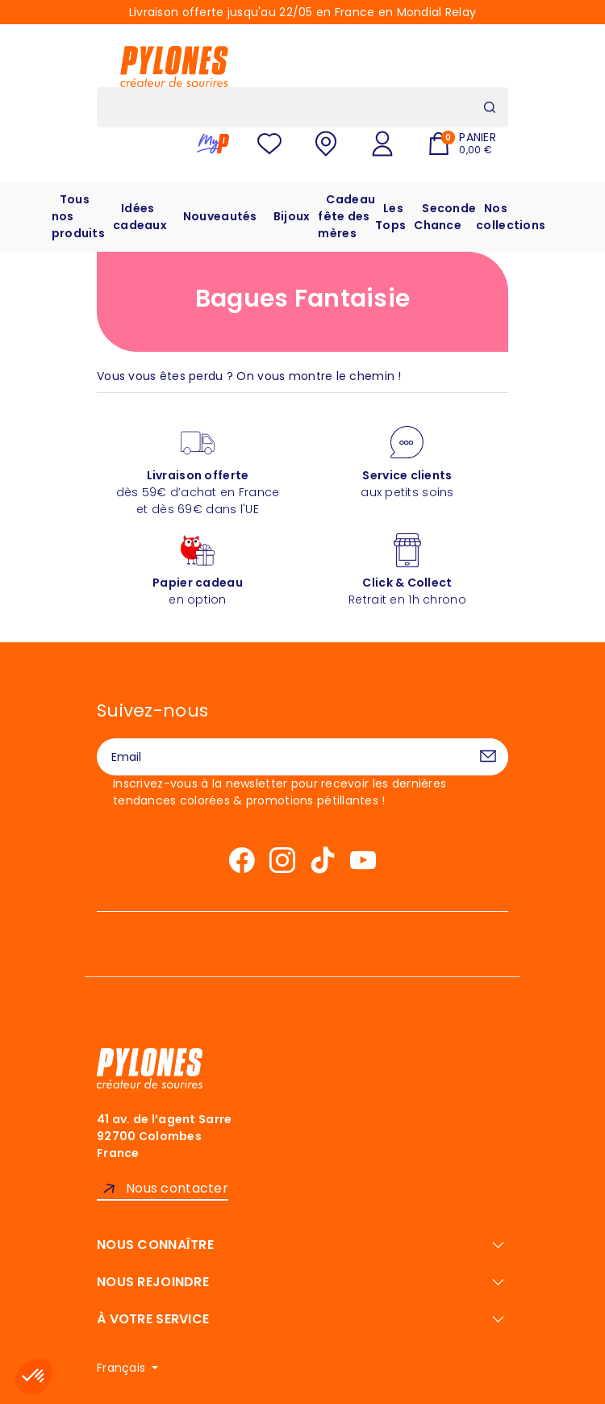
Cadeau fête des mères (346, 216)
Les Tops (390, 216)
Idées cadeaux (140, 216)
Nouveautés (220, 216)
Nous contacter (177, 1188)
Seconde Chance (445, 216)
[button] (34, 1376)
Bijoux (292, 216)
